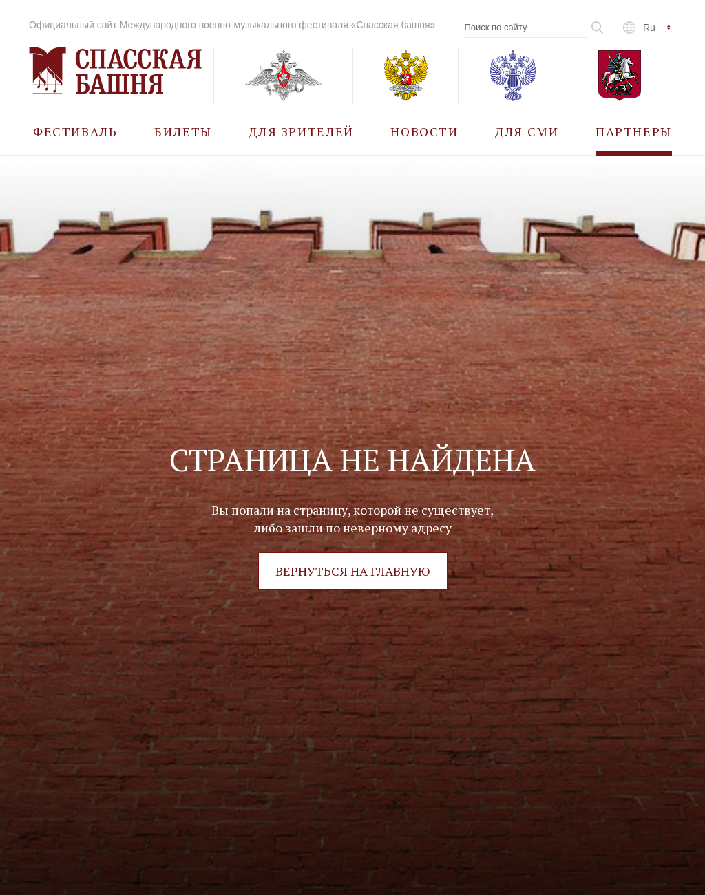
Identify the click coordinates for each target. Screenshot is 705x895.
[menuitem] (75, 131)
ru (649, 27)
